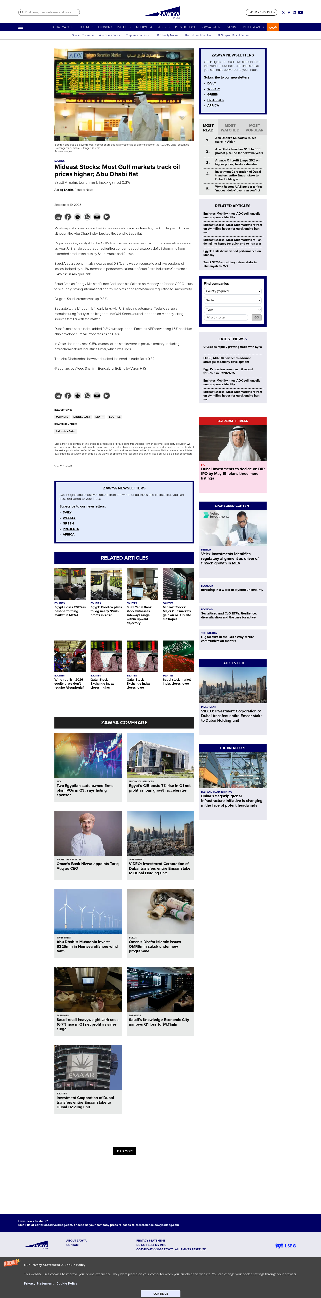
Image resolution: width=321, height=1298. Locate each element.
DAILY (67, 512)
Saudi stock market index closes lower (177, 682)
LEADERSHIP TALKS (232, 421)
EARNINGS (63, 1015)
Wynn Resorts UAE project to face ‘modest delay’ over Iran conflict (239, 188)
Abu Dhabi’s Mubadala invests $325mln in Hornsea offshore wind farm (87, 946)
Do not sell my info (151, 1245)
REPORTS (164, 27)
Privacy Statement (39, 1283)
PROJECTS (124, 27)
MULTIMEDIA (144, 27)
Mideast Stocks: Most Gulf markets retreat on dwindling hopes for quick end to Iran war (232, 228)
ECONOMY (105, 27)
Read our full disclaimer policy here (172, 453)
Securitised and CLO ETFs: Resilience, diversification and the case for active (228, 615)
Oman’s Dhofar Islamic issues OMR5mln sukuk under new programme (155, 946)
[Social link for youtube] (300, 12)
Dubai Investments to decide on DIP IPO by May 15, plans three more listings (233, 473)
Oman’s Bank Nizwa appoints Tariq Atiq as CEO (88, 866)
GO (256, 317)
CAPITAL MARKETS (62, 27)
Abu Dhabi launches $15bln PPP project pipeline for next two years (239, 151)
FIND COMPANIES (252, 27)
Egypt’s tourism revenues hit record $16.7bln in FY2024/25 (228, 371)
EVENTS (231, 27)
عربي (273, 26)
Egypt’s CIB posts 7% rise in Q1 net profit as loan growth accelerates (160, 788)
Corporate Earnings (138, 35)
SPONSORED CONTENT (233, 506)
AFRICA (68, 534)
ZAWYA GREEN (211, 27)
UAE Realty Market (167, 35)
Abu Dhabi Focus (109, 35)
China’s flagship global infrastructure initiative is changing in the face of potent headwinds (231, 801)
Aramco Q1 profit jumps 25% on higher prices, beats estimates (237, 162)
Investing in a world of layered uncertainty (232, 590)
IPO (59, 781)
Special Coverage (83, 35)
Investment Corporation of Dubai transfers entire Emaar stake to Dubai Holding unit (85, 1102)
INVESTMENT (136, 859)
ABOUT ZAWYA (76, 1240)
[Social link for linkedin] (294, 12)
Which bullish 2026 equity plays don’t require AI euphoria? (69, 683)
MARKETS (62, 417)
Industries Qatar (65, 431)
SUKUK (133, 937)
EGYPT (99, 417)
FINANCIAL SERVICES (141, 781)
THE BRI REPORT (233, 748)
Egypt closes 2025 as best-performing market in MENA (70, 611)
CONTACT (73, 1245)
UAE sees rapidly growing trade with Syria (232, 347)
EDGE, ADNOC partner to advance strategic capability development (227, 360)
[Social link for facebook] (289, 12)
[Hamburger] (20, 27)
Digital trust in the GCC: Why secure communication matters (227, 639)
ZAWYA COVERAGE (124, 722)
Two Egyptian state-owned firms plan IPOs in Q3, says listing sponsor (85, 790)
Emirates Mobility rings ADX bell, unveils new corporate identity (231, 215)
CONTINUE (160, 1294)
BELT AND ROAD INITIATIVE (216, 791)
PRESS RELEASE (185, 27)
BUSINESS (86, 27)
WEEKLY (69, 518)
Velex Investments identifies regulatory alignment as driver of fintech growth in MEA (230, 558)
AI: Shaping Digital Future (233, 35)
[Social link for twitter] (283, 12)
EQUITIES (115, 417)
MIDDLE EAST (81, 417)
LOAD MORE (124, 1151)
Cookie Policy (66, 1283)
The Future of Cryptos (198, 35)
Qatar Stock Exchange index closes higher (102, 683)
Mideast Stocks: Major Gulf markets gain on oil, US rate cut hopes (177, 613)
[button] (160, 1277)
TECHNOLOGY (209, 633)
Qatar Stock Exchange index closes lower (138, 683)
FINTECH (206, 549)
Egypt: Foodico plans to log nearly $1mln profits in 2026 (106, 611)
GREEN (68, 523)
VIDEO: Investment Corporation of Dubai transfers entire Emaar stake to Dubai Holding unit (159, 868)
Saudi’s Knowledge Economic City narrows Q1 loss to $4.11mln (159, 1022)
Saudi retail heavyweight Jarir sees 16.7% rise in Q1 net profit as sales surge (88, 1024)
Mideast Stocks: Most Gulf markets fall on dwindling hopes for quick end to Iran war (232, 241)
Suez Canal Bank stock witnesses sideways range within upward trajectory (139, 615)
